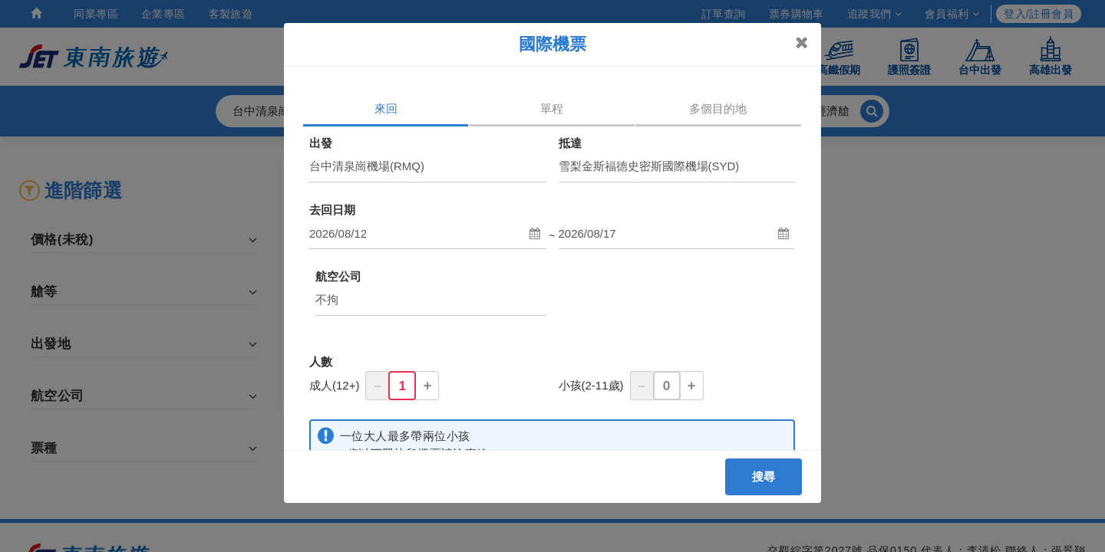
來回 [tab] (385, 108)
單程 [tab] (551, 108)
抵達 (570, 143)
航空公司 (338, 276)
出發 (320, 143)
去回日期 (332, 209)
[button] (427, 234)
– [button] (377, 385)
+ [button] (428, 385)
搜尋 (764, 476)
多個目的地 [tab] (718, 108)
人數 (320, 361)
